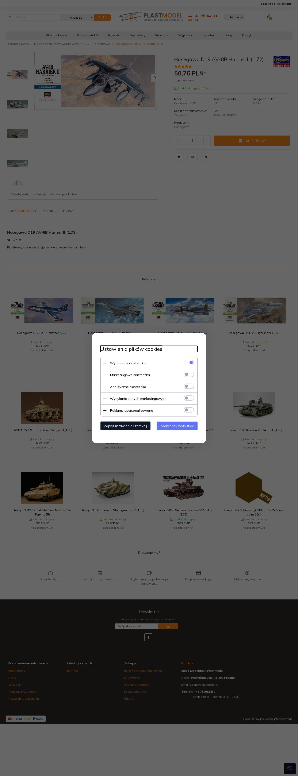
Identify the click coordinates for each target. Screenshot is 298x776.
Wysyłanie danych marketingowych (138, 398)
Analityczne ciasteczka (128, 387)
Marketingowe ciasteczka (130, 375)
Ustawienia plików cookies (131, 349)
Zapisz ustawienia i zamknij (125, 426)
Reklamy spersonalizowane (131, 410)
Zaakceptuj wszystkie (177, 426)
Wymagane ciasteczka (128, 363)
